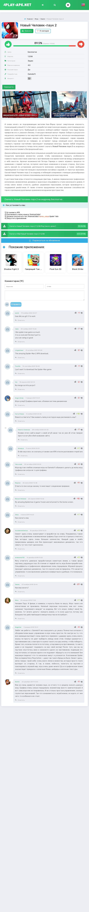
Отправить (16, 304)
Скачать (27, 31)
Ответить (20, 320)
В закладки (43, 31)
